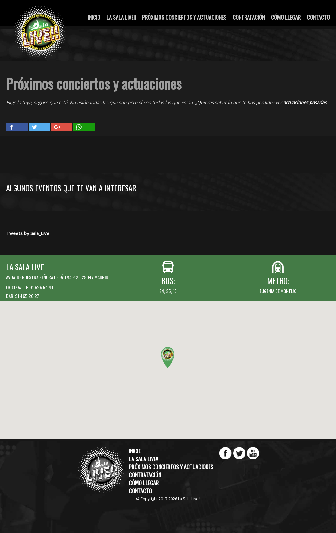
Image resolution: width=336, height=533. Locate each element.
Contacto (318, 17)
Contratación (249, 17)
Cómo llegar (286, 17)
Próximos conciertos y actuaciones (184, 17)
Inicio (94, 17)
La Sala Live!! (121, 17)
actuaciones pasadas (304, 102)
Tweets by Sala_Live (27, 233)
